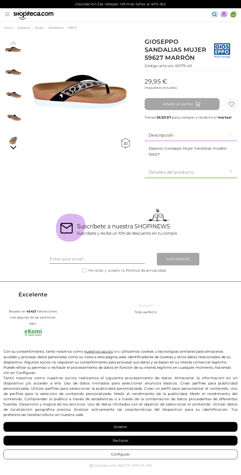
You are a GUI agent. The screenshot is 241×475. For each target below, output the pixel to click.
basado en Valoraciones (33, 311)
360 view (125, 143)
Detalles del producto (191, 172)
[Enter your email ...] (97, 259)
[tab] (191, 134)
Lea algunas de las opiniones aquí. (32, 320)
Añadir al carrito (182, 104)
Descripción (191, 135)
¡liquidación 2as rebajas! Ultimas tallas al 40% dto (120, 4)
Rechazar (121, 440)
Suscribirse (178, 259)
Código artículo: (159, 66)
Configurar (120, 454)
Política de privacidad (146, 270)
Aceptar (120, 426)
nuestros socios (98, 351)
